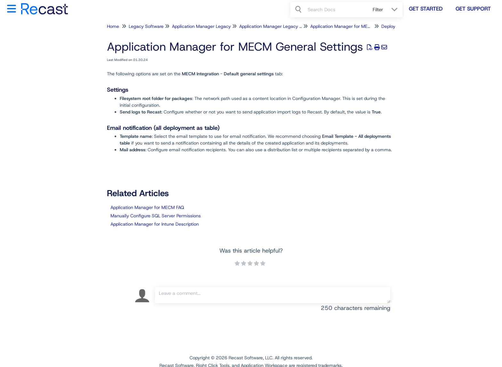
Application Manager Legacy (201, 26)
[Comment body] (272, 295)
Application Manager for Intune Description (154, 224)
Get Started (426, 8)
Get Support (473, 8)
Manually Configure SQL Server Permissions (155, 216)
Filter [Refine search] (379, 9)
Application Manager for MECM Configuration (357, 26)
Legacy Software (146, 26)
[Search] (299, 9)
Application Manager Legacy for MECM (279, 26)
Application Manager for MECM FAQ (147, 207)
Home (113, 26)
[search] (336, 9)
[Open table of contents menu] (13, 8)
